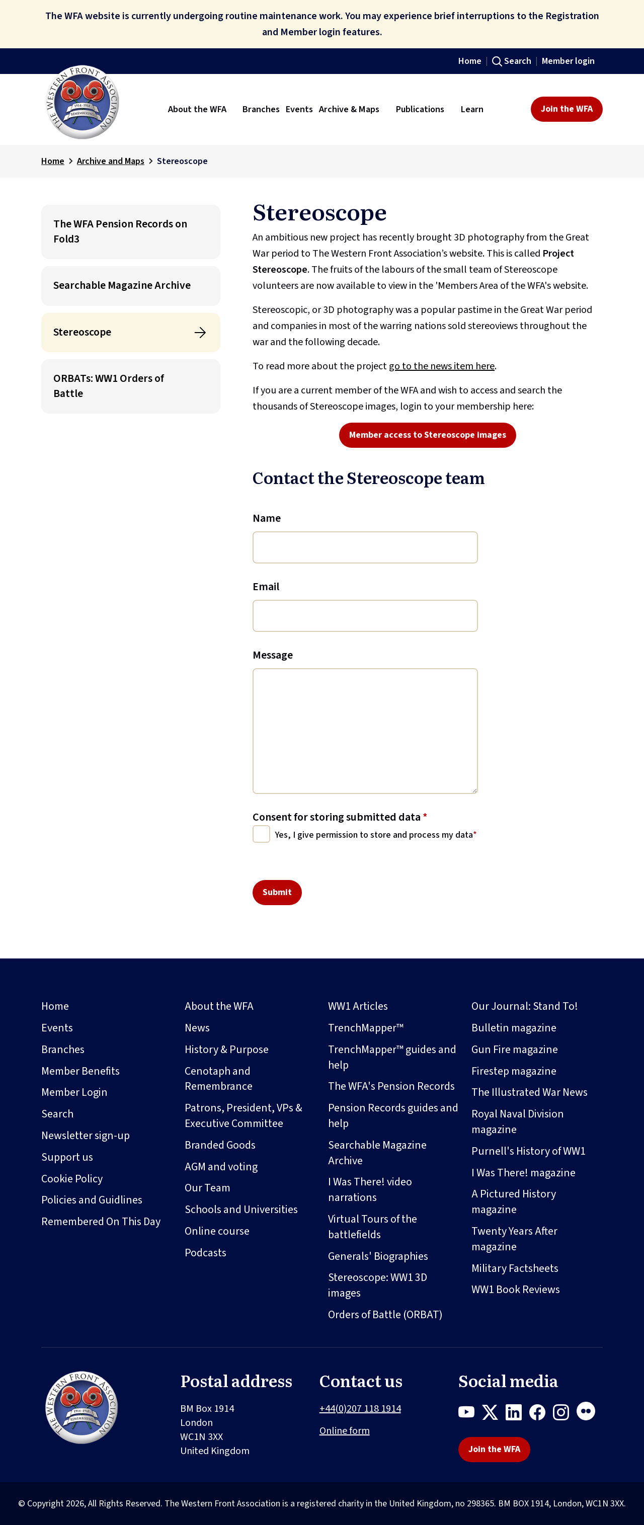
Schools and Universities (241, 1209)
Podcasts (205, 1253)
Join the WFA (567, 109)
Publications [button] (420, 109)
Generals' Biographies (378, 1256)
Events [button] (299, 109)
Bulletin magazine (513, 1028)
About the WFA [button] (197, 109)
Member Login (74, 1092)
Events (57, 1028)
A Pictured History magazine (513, 1202)
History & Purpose (227, 1049)
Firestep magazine (513, 1071)
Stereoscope (82, 332)
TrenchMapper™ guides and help (392, 1057)
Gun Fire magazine (514, 1049)
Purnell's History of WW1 (528, 1151)
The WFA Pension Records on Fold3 (120, 231)
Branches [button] (261, 109)
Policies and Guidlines (91, 1200)
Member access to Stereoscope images (427, 435)
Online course (217, 1231)
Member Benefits (80, 1071)
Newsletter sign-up (85, 1136)
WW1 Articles (358, 1006)
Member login (568, 61)
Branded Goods (220, 1145)
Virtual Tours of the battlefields (372, 1227)
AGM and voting (221, 1167)
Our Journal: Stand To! (524, 1006)
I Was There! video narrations (370, 1190)
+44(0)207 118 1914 (360, 1409)
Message (273, 655)
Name (267, 518)
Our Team (207, 1188)
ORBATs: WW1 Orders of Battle (108, 386)
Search (517, 61)
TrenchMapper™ (366, 1028)
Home (469, 61)
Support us (67, 1157)
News (197, 1028)
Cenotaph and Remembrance (219, 1079)
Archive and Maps (110, 161)
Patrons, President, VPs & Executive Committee (243, 1116)
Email (266, 587)
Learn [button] (472, 109)
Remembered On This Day (100, 1222)
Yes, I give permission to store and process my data (374, 835)
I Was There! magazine (523, 1173)
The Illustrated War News (529, 1092)
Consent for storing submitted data (340, 817)
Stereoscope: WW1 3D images (377, 1285)
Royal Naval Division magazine (517, 1122)
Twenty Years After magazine (514, 1239)
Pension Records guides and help (393, 1116)
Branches (63, 1049)
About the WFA (219, 1006)
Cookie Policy (72, 1179)
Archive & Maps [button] (349, 109)
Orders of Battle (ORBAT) (385, 1315)
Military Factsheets (514, 1268)
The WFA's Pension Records (391, 1086)
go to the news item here (442, 366)
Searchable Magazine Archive (122, 285)
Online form (344, 1431)
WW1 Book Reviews (515, 1289)
